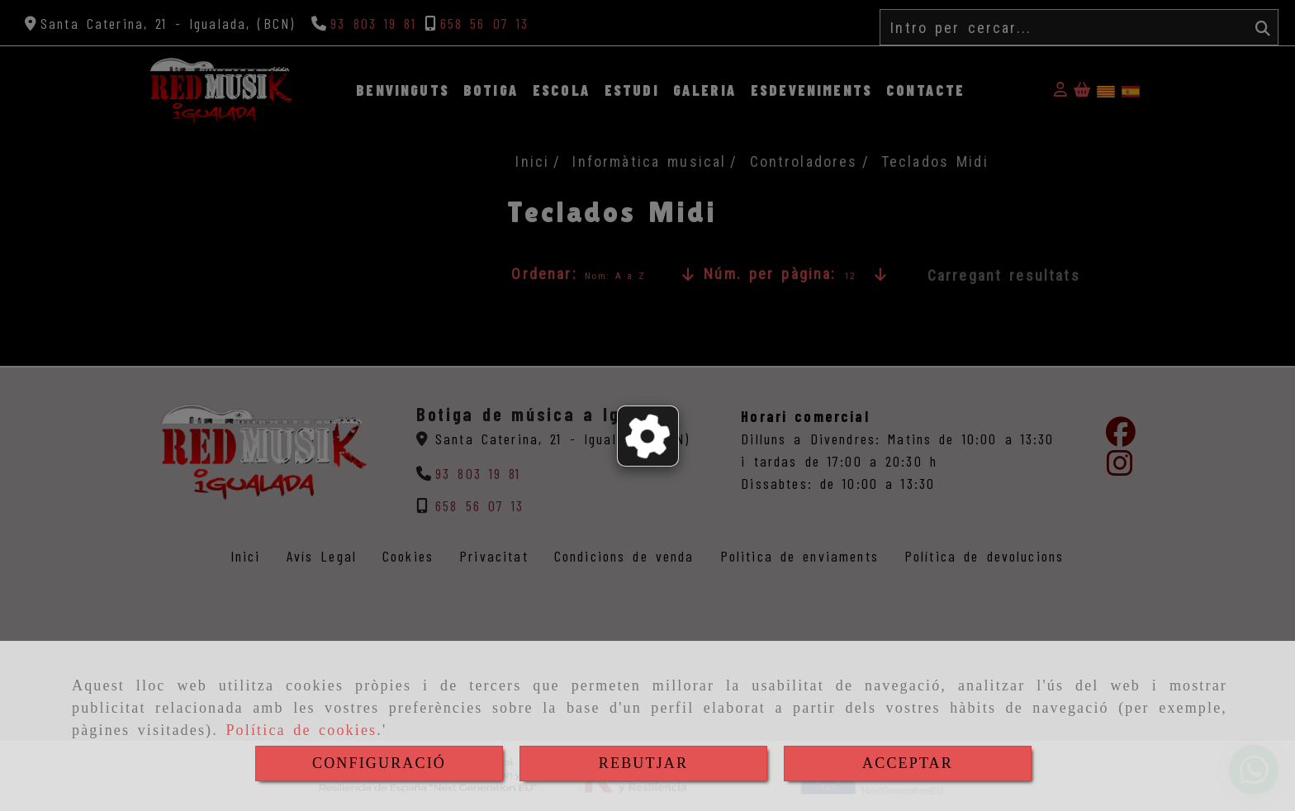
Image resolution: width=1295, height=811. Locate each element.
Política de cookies (301, 730)
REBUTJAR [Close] (643, 763)
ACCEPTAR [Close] (907, 763)
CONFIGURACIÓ (379, 763)
